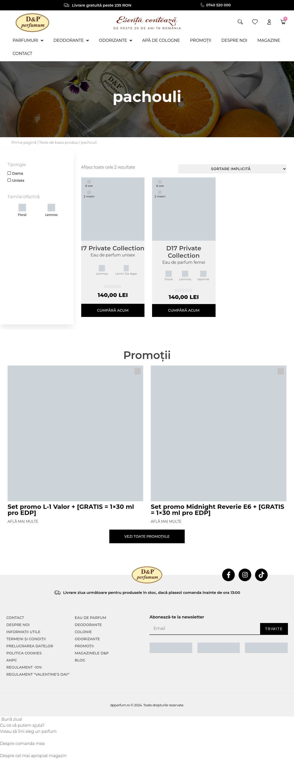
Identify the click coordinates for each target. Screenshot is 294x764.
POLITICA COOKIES (24, 653)
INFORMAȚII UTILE (23, 632)
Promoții (84, 646)
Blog (80, 660)
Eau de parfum (90, 617)
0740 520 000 (218, 5)
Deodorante (88, 624)
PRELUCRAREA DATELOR (29, 646)
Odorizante (87, 639)
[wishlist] (255, 22)
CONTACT (15, 617)
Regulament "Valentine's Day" (38, 674)
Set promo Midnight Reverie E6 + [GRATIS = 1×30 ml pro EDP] (217, 509)
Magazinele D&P (92, 653)
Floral (22, 210)
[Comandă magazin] (232, 168)
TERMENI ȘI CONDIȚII (26, 639)
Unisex (18, 180)
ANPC (11, 660)
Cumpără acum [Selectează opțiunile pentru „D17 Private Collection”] (184, 310)
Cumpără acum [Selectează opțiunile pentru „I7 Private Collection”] (113, 310)
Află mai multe (23, 521)
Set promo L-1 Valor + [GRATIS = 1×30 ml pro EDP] (71, 509)
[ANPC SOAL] (218, 647)
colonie (83, 632)
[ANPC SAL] (171, 647)
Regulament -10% (24, 667)
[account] (269, 22)
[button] (240, 22)
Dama (17, 173)
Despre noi (18, 624)
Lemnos (51, 210)
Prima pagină (23, 142)
